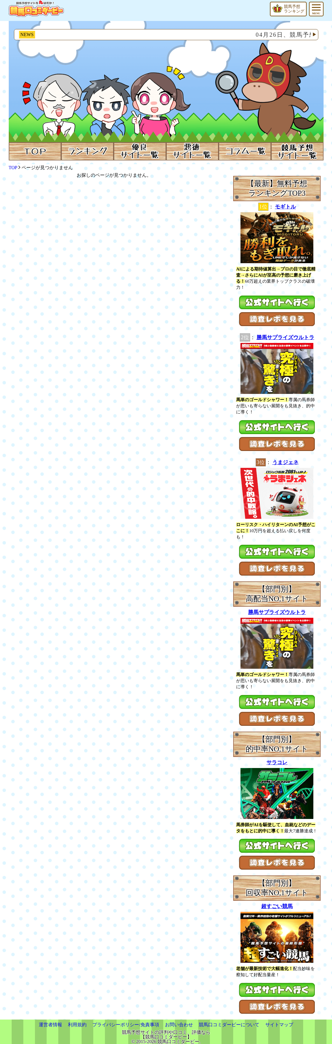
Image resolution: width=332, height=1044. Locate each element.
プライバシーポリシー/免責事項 (125, 1024)
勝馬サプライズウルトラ (285, 337)
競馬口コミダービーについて (229, 1024)
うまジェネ (285, 462)
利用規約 (77, 1024)
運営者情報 (50, 1024)
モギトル (285, 207)
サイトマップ (279, 1024)
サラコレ (276, 762)
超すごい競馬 (277, 906)
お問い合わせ (179, 1024)
